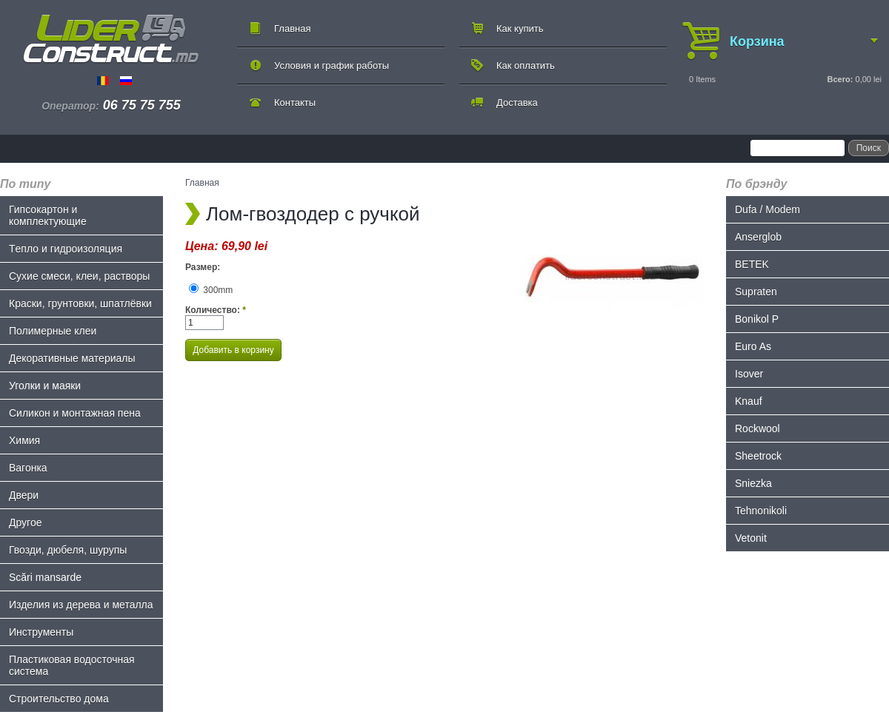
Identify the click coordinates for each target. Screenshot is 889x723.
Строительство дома (59, 698)
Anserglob (758, 237)
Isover (749, 374)
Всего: (840, 79)
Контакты (295, 102)
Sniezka (753, 483)
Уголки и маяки (45, 385)
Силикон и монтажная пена (75, 413)
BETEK (752, 264)
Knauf (748, 401)
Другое (25, 522)
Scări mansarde (45, 577)
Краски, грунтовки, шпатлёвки (80, 303)
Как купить (519, 28)
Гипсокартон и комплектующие (48, 215)
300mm (211, 290)
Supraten (756, 291)
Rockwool (757, 428)
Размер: (202, 267)
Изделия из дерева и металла (81, 605)
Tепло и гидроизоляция (65, 249)
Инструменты (41, 632)
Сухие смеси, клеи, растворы (79, 276)
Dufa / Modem (767, 209)
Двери (24, 495)
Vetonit (751, 538)
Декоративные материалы (72, 358)
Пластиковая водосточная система (72, 665)
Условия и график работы (331, 65)
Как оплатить (525, 65)
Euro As (753, 346)
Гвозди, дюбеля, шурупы (68, 550)
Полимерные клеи (52, 331)
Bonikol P (757, 319)
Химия (24, 440)
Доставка (517, 102)
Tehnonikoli (761, 511)
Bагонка (28, 468)
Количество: (215, 310)
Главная (292, 28)
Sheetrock (758, 456)
